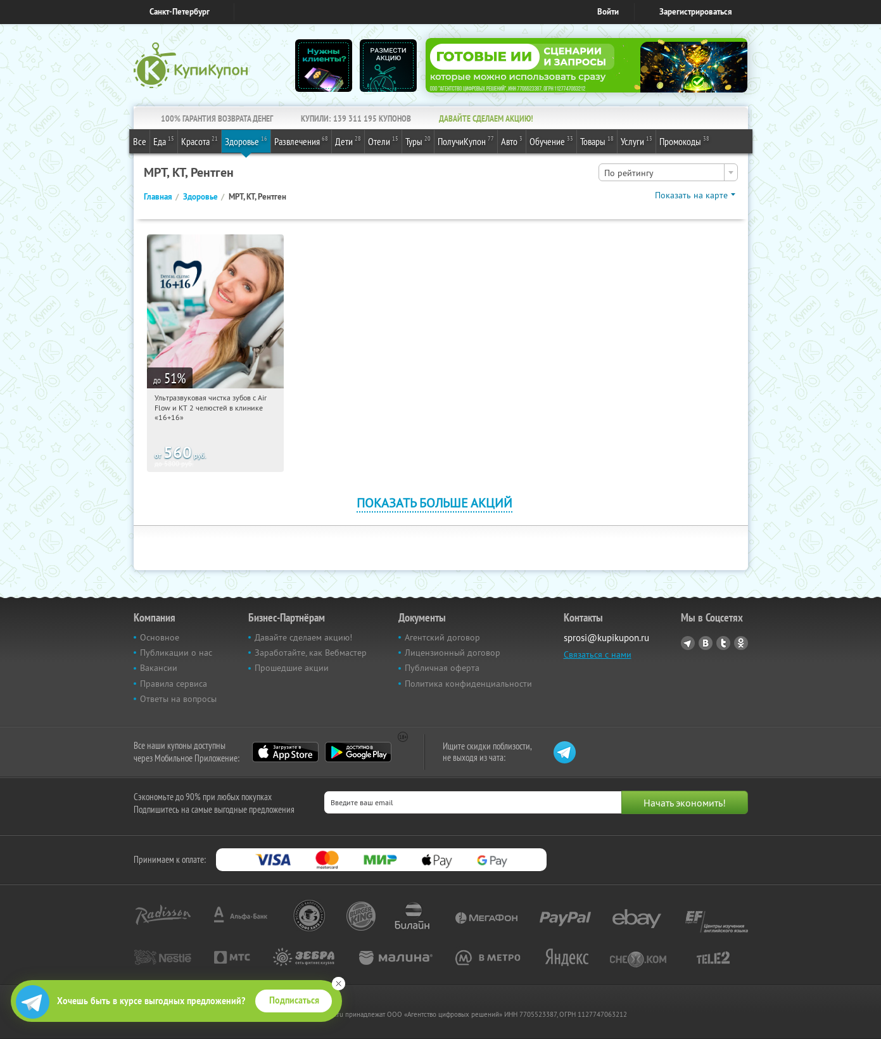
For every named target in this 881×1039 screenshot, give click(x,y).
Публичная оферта (442, 667)
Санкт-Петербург (179, 11)
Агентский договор (442, 637)
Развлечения (301, 141)
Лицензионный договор (452, 652)
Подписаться (294, 1000)
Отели (383, 141)
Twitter (723, 643)
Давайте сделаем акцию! (303, 637)
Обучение (551, 141)
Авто (512, 141)
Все (139, 141)
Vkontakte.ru (706, 643)
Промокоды (684, 141)
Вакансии (158, 667)
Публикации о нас (176, 652)
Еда (163, 141)
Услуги (636, 141)
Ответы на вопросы (178, 698)
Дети (348, 141)
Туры (418, 141)
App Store (285, 752)
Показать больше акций (434, 503)
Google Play (358, 752)
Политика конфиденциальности (468, 683)
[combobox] (668, 172)
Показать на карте (691, 195)
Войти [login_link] (608, 11)
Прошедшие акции (292, 667)
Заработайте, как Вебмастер (311, 652)
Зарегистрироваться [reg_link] (695, 11)
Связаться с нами (597, 654)
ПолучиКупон (466, 141)
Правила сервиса (173, 683)
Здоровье (246, 141)
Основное (159, 637)
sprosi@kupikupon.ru (606, 638)
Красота (199, 141)
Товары (597, 141)
